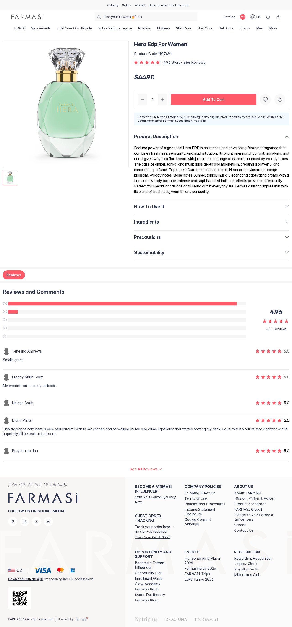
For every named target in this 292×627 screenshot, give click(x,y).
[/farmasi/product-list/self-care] (226, 29)
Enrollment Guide (149, 578)
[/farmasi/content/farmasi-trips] (197, 574)
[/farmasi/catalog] (112, 5)
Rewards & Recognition (253, 558)
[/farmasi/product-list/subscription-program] (115, 29)
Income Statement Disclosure (200, 511)
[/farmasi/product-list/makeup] (163, 29)
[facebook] (12, 521)
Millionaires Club (247, 574)
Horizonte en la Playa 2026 (202, 560)
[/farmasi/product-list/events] (245, 29)
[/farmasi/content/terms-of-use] (196, 498)
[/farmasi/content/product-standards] (250, 504)
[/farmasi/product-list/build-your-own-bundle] (74, 29)
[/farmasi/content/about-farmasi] (247, 493)
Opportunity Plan (148, 573)
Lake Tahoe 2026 (199, 579)
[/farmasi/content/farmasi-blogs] (146, 600)
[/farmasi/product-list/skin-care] (184, 29)
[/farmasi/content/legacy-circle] (245, 563)
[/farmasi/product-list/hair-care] (205, 29)
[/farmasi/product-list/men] (259, 29)
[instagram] (24, 521)
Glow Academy (147, 584)
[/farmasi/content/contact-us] (243, 530)
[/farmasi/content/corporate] (248, 509)
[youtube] (36, 521)
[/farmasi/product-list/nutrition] (144, 29)
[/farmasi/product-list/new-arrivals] (41, 29)
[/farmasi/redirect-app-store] (19, 598)
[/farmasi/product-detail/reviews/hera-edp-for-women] (146, 469)
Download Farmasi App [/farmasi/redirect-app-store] (25, 579)
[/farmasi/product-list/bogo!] (19, 29)
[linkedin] (48, 521)
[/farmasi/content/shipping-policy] (200, 493)
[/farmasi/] (27, 17)
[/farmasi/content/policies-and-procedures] (205, 504)
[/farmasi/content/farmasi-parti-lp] (146, 589)
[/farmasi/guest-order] (152, 537)
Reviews (13, 275)
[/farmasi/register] (126, 5)
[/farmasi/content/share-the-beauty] (150, 595)
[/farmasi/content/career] (239, 525)
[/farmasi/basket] (268, 17)
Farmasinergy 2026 (200, 568)
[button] (213, 99)
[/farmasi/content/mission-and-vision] (254, 498)
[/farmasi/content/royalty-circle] (246, 569)
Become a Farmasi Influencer (150, 565)
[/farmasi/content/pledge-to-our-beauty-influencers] (255, 517)
